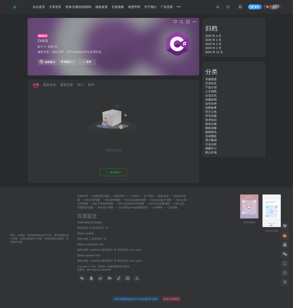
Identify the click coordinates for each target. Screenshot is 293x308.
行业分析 (211, 144)
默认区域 (211, 152)
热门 (80, 84)
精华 (91, 84)
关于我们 (150, 7)
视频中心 (211, 148)
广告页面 (167, 7)
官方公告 (211, 111)
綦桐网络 (114, 266)
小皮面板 (172, 207)
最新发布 (49, 84)
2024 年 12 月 (214, 52)
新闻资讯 (211, 132)
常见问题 (211, 115)
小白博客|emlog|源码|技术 (133, 207)
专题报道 (211, 79)
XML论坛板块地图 (135, 199)
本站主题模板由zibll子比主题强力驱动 (136, 298)
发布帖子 (113, 172)
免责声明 (134, 7)
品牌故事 (211, 107)
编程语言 (42, 36)
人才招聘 (211, 91)
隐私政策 (101, 7)
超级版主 (47, 62)
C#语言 (43, 41)
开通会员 (272, 6)
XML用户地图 (105, 207)
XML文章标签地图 (103, 203)
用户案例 (211, 140)
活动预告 (211, 136)
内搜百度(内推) (101, 196)
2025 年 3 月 (213, 40)
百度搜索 (118, 7)
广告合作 (134, 196)
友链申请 (82, 196)
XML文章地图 (92, 199)
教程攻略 (211, 128)
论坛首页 (39, 7)
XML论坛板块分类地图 (131, 203)
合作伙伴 (211, 103)
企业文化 (211, 95)
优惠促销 (211, 99)
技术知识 (211, 119)
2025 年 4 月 (213, 35)
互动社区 (211, 83)
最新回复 (66, 84)
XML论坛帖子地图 (161, 199)
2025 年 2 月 (213, 44)
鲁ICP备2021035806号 (99, 269)
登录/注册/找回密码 (78, 7)
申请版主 (67, 61)
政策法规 (211, 124)
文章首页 (55, 7)
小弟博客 (157, 207)
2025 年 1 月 (213, 48)
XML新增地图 (112, 199)
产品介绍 (211, 87)
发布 (87, 61)
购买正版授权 (171, 298)
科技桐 (101, 266)
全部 (36, 84)
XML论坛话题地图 (159, 203)
